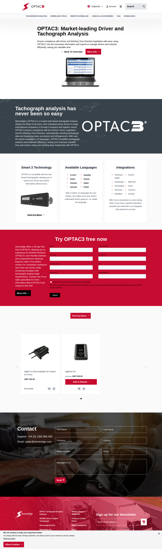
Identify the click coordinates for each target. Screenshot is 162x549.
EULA (74, 530)
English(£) (95, 6)
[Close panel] (159, 534)
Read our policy (9, 539)
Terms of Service (101, 530)
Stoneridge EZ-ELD (47, 525)
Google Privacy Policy (132, 528)
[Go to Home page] (34, 6)
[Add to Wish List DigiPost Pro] (79, 389)
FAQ (118, 16)
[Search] (144, 6)
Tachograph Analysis (36, 16)
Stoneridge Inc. (46, 530)
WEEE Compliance (79, 525)
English (73, 175)
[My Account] (111, 6)
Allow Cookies (12, 544)
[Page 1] (81, 398)
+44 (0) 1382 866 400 (40, 436)
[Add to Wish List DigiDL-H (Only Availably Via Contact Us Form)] (49, 389)
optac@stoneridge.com (38, 441)
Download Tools (58, 16)
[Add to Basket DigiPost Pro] (81, 382)
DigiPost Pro (70, 372)
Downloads (129, 16)
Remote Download (79, 16)
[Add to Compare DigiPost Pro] (84, 389)
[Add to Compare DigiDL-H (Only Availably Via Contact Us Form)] (54, 389)
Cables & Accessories (102, 16)
